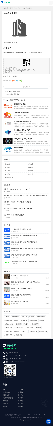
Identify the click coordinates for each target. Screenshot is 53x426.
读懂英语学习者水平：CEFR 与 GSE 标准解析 (18, 208)
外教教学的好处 (41, 317)
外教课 (16, 320)
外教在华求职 (8, 335)
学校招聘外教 (43, 331)
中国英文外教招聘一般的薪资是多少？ (23, 289)
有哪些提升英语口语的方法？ (20, 301)
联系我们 (20, 392)
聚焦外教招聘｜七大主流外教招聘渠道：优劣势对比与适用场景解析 (25, 196)
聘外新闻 (30, 167)
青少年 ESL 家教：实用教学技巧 (14, 215)
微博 (13, 80)
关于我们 (20, 389)
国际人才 (16, 331)
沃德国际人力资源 (19, 104)
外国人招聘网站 (35, 324)
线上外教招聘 (6, 395)
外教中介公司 (13, 76)
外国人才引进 (8, 331)
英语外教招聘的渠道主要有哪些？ (22, 295)
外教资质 (41, 320)
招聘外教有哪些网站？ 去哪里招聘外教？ (24, 255)
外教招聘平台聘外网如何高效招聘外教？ (24, 236)
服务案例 (5, 404)
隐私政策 (20, 398)
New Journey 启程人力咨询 (23, 139)
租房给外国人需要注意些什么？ (21, 276)
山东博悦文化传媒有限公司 (22, 121)
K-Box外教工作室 (14, 91)
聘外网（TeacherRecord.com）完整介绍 (17, 189)
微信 (20, 80)
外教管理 (18, 324)
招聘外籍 (25, 324)
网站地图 (20, 406)
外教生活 (7, 164)
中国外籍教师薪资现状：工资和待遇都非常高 (25, 282)
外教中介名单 (18, 8)
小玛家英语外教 (14, 94)
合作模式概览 (6, 392)
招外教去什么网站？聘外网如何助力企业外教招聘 (27, 248)
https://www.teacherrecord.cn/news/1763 (23, 72)
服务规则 (20, 404)
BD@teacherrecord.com (17, 362)
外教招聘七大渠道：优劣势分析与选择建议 (17, 202)
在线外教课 (24, 320)
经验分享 (30, 164)
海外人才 (24, 317)
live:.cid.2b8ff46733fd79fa (18, 356)
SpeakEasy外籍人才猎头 (22, 130)
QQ (17, 80)
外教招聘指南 (15, 317)
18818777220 (13, 353)
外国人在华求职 (18, 327)
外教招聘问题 (8, 327)
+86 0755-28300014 (15, 359)
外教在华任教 (33, 331)
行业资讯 (7, 167)
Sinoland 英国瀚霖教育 (21, 113)
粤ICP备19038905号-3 (26, 420)
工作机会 (20, 395)
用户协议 (20, 401)
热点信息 (30, 174)
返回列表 (25, 87)
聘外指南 (7, 171)
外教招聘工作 (18, 335)
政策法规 (7, 174)
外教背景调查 (33, 320)
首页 (11, 8)
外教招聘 (7, 317)
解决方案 (5, 401)
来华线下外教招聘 (8, 398)
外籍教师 (38, 327)
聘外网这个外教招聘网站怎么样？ (22, 229)
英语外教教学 (8, 320)
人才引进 (24, 331)
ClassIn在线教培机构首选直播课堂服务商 (24, 261)
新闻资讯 (5, 406)
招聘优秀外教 (29, 327)
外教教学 (30, 171)
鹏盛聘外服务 (18, 147)
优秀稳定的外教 (8, 324)
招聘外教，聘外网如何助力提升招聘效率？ (24, 242)
